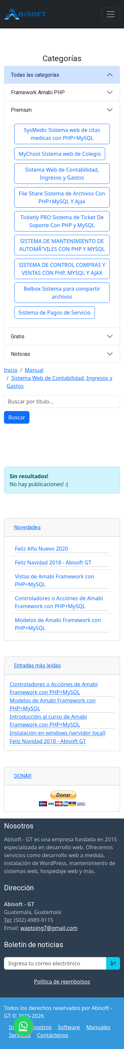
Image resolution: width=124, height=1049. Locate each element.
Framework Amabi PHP (38, 92)
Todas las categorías (35, 75)
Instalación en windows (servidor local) (57, 732)
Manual (34, 370)
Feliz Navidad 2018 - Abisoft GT (53, 562)
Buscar (16, 417)
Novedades (27, 527)
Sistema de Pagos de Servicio (55, 312)
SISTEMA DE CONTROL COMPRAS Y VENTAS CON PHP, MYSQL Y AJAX (62, 268)
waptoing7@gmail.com (49, 928)
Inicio (11, 370)
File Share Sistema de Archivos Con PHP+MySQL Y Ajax (62, 197)
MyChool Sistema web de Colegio (60, 153)
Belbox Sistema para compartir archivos (62, 292)
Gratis (17, 336)
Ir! (113, 963)
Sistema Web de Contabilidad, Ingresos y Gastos (62, 173)
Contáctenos (52, 1035)
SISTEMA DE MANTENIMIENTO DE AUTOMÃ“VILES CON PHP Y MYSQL (62, 245)
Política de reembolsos (62, 981)
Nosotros (40, 1027)
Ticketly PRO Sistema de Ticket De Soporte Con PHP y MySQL (61, 221)
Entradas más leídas (37, 665)
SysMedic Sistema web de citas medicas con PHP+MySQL (62, 134)
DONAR (22, 776)
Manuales (98, 1027)
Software (69, 1027)
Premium (21, 110)
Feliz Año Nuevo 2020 (41, 548)
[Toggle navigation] (111, 14)
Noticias (20, 354)
